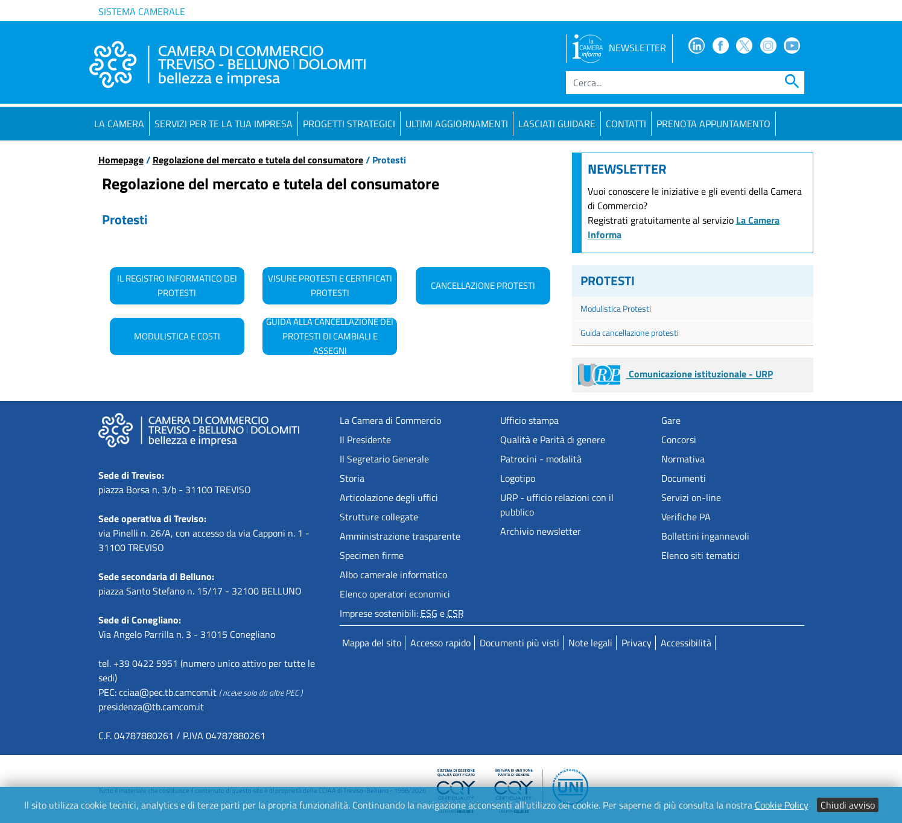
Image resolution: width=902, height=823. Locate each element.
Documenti (683, 478)
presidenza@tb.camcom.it (151, 706)
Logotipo (517, 478)
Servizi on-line (691, 497)
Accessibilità (686, 642)
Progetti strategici (349, 123)
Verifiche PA (686, 516)
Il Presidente (365, 439)
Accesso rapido (440, 642)
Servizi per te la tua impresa (223, 123)
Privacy (636, 642)
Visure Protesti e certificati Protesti (330, 285)
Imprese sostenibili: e (402, 613)
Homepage (121, 160)
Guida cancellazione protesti (629, 332)
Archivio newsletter (540, 531)
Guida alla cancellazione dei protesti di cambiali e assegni (329, 336)
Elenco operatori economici (395, 594)
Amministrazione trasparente (400, 536)
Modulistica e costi (177, 336)
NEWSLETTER (619, 47)
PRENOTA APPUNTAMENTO (713, 123)
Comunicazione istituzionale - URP (675, 374)
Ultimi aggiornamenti (456, 123)
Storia (352, 478)
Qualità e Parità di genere (552, 439)
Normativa (683, 459)
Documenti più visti (519, 642)
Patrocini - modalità (541, 459)
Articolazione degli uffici (389, 497)
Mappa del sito (371, 642)
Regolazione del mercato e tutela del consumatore (258, 160)
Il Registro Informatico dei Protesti (177, 285)
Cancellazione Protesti (483, 285)
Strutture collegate (379, 516)
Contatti (626, 123)
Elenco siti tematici (700, 555)
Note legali (590, 642)
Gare (671, 420)
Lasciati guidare (557, 123)
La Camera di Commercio (390, 420)
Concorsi (678, 439)
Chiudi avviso (848, 805)
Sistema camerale (141, 11)
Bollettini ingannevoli (705, 536)
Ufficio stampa (529, 420)
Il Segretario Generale (384, 459)
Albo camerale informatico (393, 574)
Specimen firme (372, 555)
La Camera (119, 123)
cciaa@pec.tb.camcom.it (168, 692)
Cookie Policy (781, 805)
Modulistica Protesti (615, 308)
